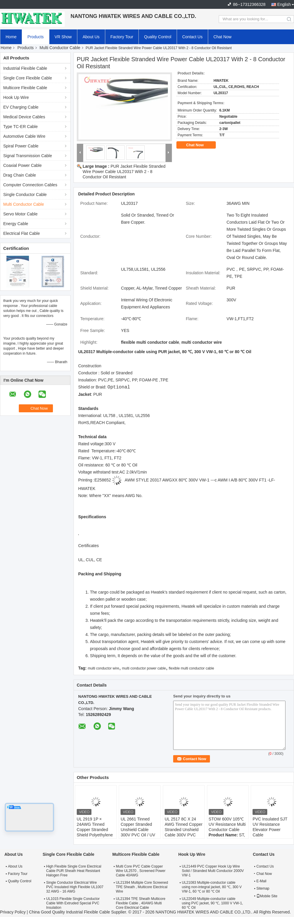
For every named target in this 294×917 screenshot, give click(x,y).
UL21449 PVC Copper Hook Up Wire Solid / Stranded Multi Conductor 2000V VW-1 (213, 870)
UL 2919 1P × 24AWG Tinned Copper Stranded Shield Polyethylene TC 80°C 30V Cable (95, 830)
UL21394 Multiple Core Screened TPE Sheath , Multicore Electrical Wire (142, 887)
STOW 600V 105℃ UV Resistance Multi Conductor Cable (227, 824)
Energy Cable (15, 223)
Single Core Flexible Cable (27, 78)
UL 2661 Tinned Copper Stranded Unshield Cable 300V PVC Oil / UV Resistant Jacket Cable (138, 832)
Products (35, 36)
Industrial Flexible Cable (25, 68)
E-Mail (261, 881)
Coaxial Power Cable (22, 165)
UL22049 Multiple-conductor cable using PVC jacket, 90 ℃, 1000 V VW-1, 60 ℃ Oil (212, 903)
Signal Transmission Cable (27, 155)
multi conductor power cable (144, 668)
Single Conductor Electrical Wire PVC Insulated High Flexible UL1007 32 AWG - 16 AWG (74, 887)
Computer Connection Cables (30, 184)
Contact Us (192, 36)
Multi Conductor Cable (60, 48)
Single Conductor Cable (25, 194)
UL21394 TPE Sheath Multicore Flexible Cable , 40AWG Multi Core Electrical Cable (141, 903)
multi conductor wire (103, 668)
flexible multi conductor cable (191, 668)
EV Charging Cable (21, 107)
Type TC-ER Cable (20, 126)
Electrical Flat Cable (21, 233)
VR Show (63, 36)
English (284, 4)
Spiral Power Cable (21, 146)
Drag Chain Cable (19, 175)
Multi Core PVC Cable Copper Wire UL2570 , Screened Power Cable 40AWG (141, 870)
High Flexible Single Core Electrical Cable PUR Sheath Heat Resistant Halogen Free (73, 870)
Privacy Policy (13, 912)
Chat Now (222, 36)
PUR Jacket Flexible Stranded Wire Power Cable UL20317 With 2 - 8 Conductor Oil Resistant (124, 171)
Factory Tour (122, 36)
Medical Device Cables (24, 116)
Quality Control (157, 36)
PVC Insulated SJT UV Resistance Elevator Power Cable (270, 827)
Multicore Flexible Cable (25, 87)
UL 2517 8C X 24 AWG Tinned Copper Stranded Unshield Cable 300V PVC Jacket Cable (184, 830)
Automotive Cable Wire (24, 136)
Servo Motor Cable (20, 214)
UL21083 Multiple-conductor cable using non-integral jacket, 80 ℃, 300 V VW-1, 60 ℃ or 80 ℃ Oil (212, 887)
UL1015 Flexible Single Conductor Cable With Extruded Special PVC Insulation (73, 903)
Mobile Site (266, 896)
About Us (91, 36)
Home (11, 36)
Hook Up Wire (16, 97)
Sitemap (262, 888)
